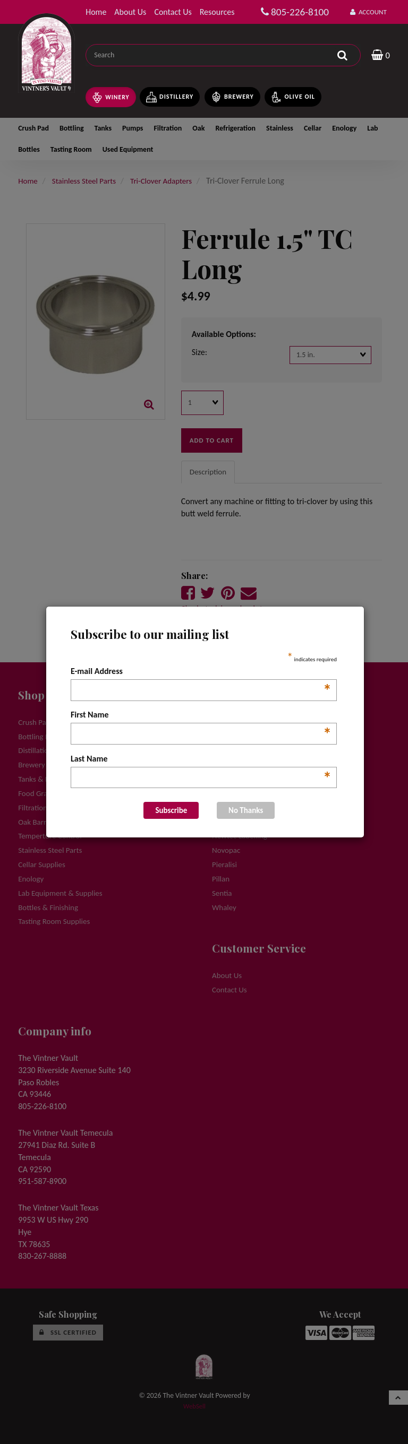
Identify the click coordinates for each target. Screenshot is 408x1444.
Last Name (201, 759)
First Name (201, 715)
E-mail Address (201, 672)
